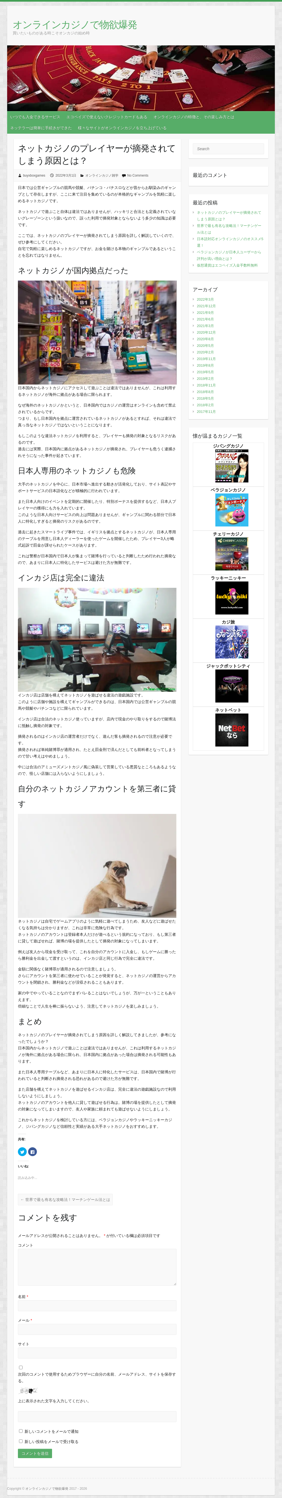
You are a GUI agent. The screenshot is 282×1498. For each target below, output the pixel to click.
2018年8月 (205, 392)
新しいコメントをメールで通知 (51, 1431)
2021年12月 (206, 306)
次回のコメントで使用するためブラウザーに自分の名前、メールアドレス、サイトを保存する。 (97, 1377)
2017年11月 (206, 412)
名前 (23, 1296)
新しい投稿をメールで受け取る (51, 1441)
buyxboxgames (34, 175)
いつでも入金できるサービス (35, 117)
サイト (23, 1344)
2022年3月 (205, 299)
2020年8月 (205, 339)
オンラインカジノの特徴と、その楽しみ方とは (193, 117)
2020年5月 (205, 346)
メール (25, 1320)
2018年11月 (206, 385)
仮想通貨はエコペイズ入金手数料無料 (227, 265)
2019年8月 (205, 365)
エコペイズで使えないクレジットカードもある (106, 117)
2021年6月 (205, 319)
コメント (25, 1245)
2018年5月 (205, 398)
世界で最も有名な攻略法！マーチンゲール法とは (65, 1199)
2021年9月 (205, 313)
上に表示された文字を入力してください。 (54, 1401)
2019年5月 (205, 372)
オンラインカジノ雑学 (101, 175)
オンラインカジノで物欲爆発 (75, 24)
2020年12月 (206, 332)
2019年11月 (206, 359)
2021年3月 (205, 326)
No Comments (137, 175)
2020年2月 (205, 352)
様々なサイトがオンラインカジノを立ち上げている (122, 128)
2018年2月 (205, 405)
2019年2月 (205, 379)
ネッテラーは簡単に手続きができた (41, 128)
